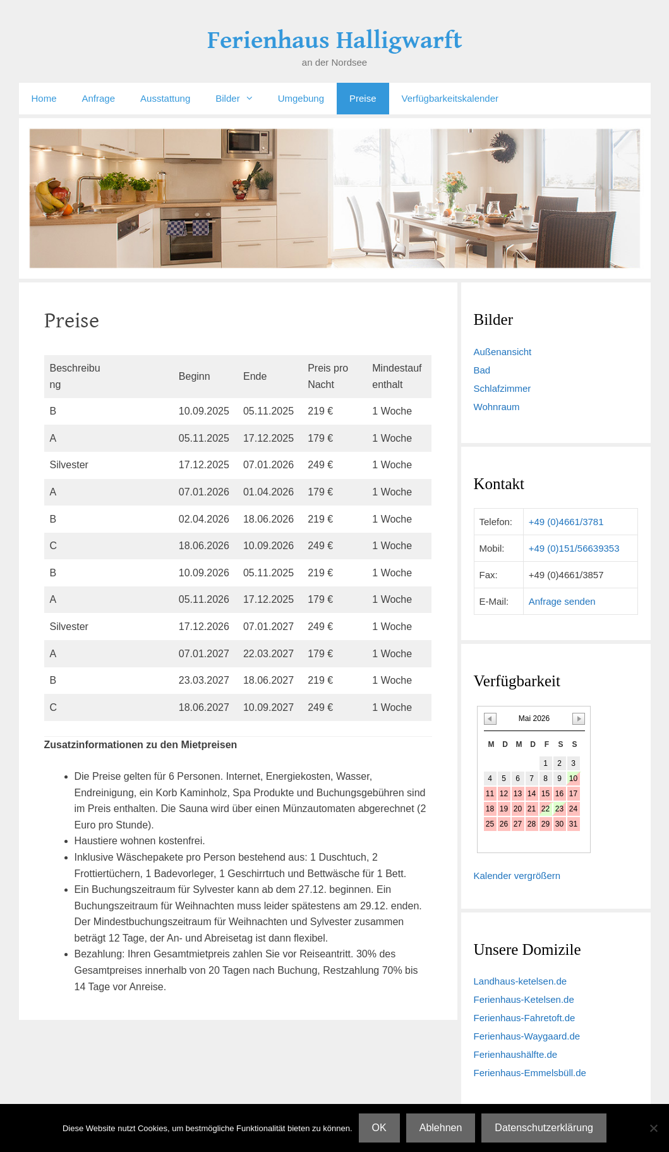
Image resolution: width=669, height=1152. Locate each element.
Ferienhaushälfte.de (516, 1054)
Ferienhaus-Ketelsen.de (524, 999)
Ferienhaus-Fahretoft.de (525, 1017)
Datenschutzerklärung (544, 1127)
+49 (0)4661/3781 (566, 521)
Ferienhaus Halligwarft (334, 40)
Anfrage (99, 98)
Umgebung (301, 98)
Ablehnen (440, 1127)
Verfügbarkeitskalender (450, 98)
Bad (482, 370)
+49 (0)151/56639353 (574, 548)
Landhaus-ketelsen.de (520, 981)
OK (379, 1127)
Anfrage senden (562, 601)
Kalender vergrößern (517, 875)
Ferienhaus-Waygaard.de (527, 1036)
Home (44, 98)
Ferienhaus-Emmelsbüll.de (530, 1072)
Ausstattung (165, 98)
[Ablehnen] (653, 1128)
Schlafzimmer (502, 388)
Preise (363, 98)
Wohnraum (497, 406)
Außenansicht (503, 351)
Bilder (240, 98)
